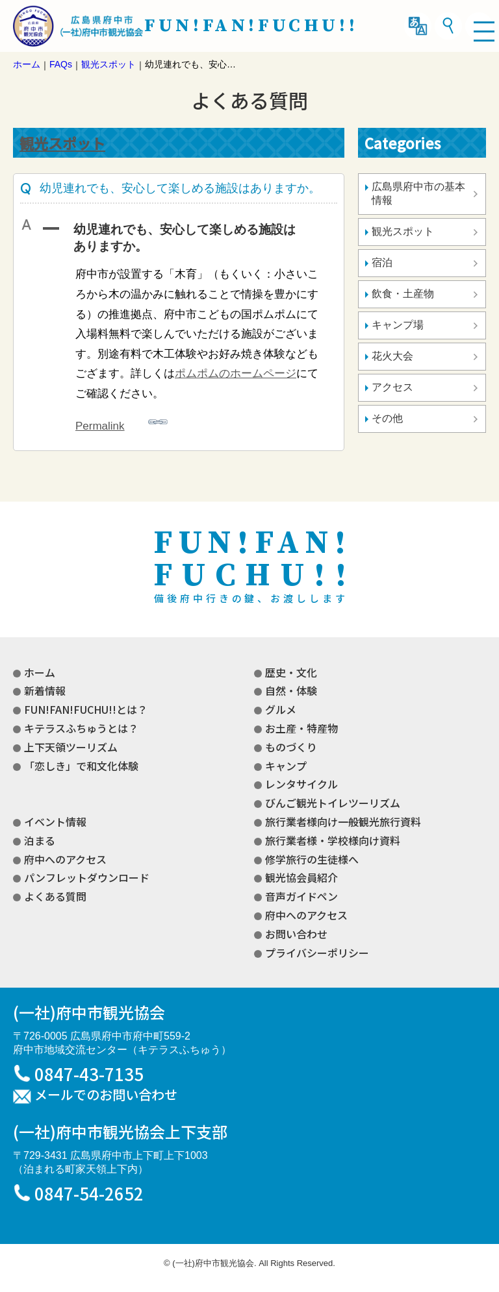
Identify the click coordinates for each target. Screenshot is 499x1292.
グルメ (280, 709)
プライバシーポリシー (317, 952)
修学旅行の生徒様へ (312, 859)
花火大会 (392, 355)
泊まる (39, 840)
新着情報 (45, 690)
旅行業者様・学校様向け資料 (332, 840)
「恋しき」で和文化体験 (81, 766)
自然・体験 (291, 690)
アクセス (392, 387)
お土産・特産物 (301, 728)
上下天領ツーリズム (71, 747)
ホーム (39, 672)
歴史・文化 (291, 672)
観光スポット (62, 142)
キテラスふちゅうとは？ (81, 728)
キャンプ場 (398, 324)
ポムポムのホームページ (235, 373)
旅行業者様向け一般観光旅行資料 (343, 821)
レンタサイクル (301, 784)
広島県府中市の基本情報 (418, 193)
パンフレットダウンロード (86, 877)
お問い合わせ (296, 934)
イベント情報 (55, 821)
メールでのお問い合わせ (105, 1095)
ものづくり (291, 747)
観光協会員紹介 (301, 877)
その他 (387, 418)
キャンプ (286, 766)
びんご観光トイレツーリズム (332, 803)
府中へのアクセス (65, 859)
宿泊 (382, 262)
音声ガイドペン (301, 896)
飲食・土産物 (403, 293)
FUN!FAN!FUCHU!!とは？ (85, 709)
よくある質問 (55, 896)
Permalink (121, 422)
